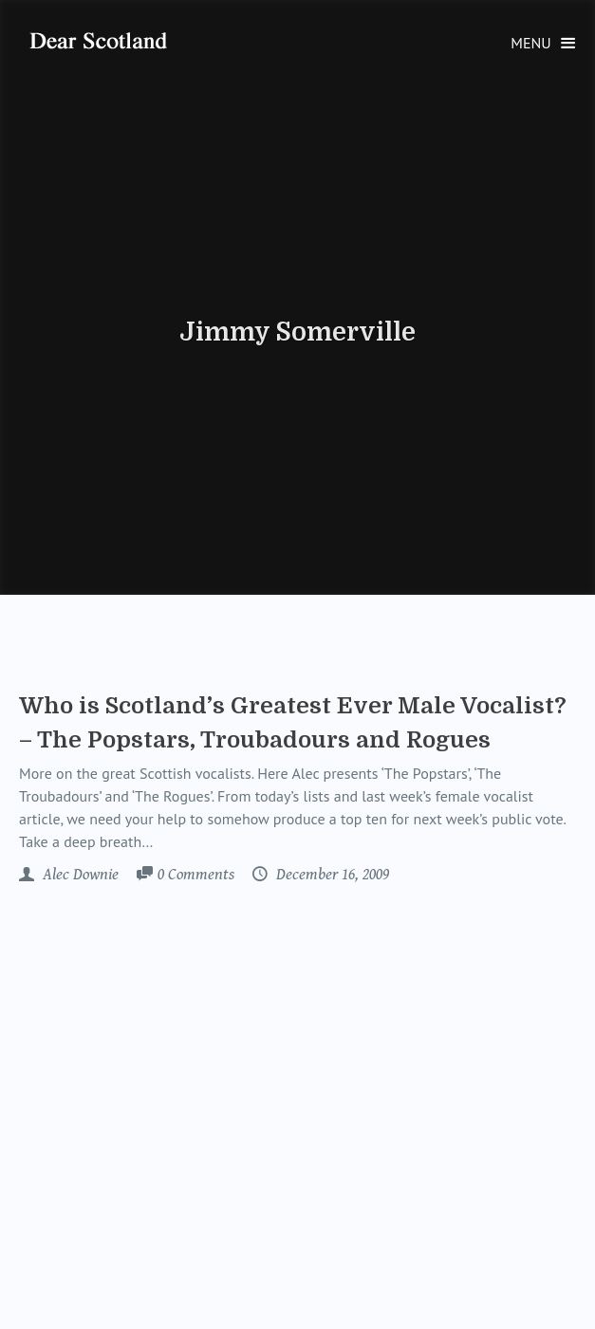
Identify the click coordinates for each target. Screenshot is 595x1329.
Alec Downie (79, 874)
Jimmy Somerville (297, 332)
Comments (196, 875)
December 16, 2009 (330, 874)
